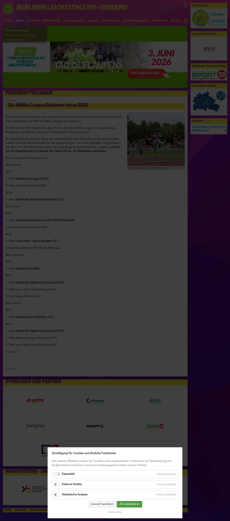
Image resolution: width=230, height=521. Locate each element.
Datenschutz (115, 512)
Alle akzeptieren (129, 504)
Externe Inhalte (72, 484)
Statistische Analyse (75, 494)
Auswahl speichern (102, 504)
